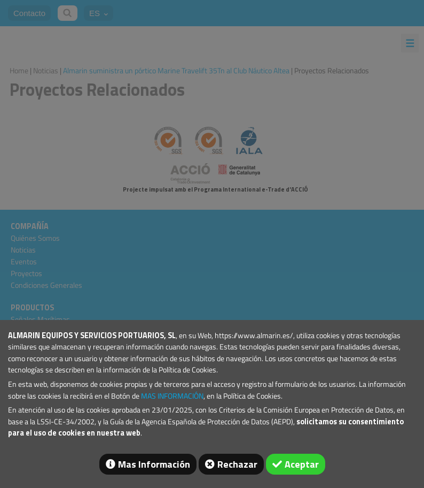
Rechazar (237, 464)
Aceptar (302, 464)
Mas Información (154, 464)
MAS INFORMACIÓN (172, 396)
